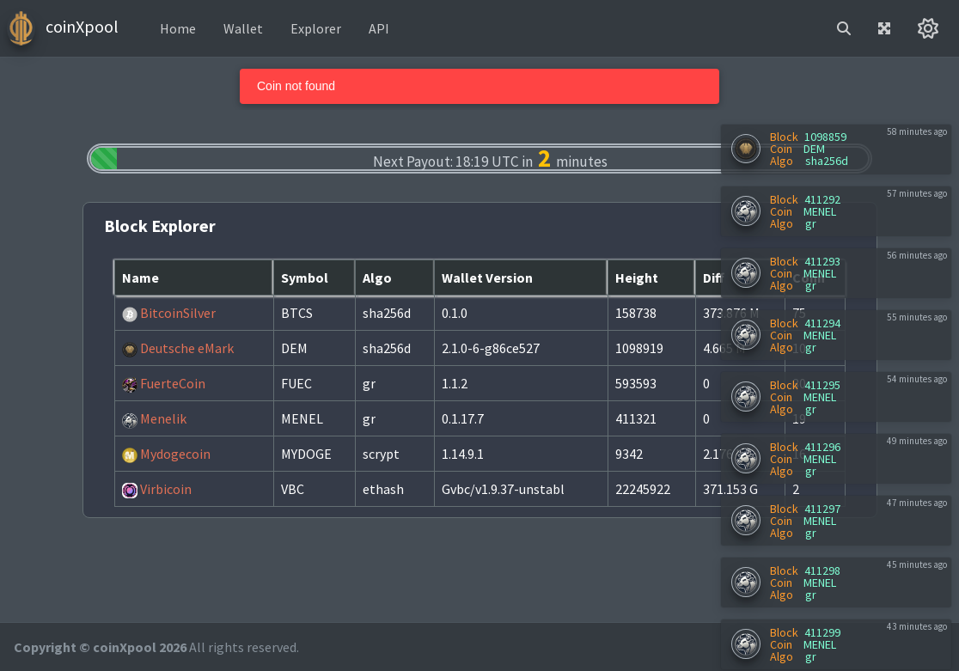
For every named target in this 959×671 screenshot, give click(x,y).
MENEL (819, 211)
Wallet (243, 28)
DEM (814, 148)
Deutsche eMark (178, 348)
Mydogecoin (166, 453)
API (379, 28)
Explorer (315, 28)
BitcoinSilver (169, 312)
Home (178, 28)
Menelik (154, 418)
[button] (843, 28)
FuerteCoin (163, 383)
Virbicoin (157, 488)
